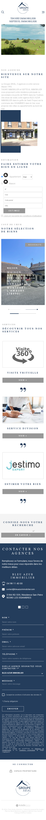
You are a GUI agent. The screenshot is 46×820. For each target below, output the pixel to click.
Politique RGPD (19, 813)
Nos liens (37, 811)
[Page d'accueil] (23, 8)
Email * (6, 642)
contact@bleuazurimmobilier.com (20, 589)
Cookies (29, 813)
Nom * (5, 618)
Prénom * (8, 630)
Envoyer (13, 709)
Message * (8, 681)
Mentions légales (20, 811)
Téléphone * (9, 654)
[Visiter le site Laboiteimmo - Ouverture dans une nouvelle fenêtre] (23, 805)
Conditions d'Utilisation (27, 750)
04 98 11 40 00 (15, 583)
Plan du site (9, 811)
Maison (9, 183)
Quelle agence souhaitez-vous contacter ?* (22, 667)
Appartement (11, 177)
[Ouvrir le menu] (43, 12)
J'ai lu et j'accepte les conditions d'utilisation (22, 216)
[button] (36, 309)
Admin (30, 811)
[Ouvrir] (2, 12)
